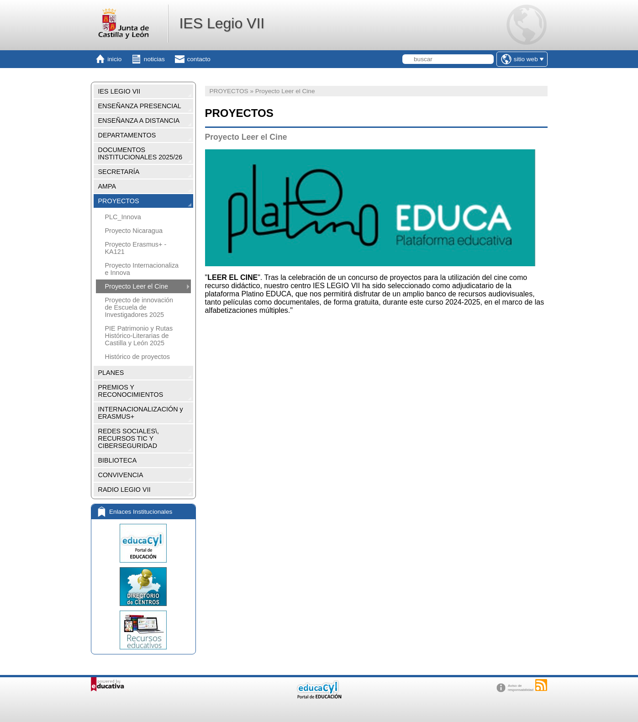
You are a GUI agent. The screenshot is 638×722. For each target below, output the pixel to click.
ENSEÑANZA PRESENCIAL (139, 106)
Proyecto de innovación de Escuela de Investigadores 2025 (139, 307)
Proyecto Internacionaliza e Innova (142, 269)
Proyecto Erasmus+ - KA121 (136, 248)
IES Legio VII (221, 23)
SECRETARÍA (119, 171)
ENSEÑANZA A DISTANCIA (139, 120)
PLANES (111, 372)
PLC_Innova (123, 217)
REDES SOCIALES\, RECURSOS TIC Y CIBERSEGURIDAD (128, 438)
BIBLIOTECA (117, 460)
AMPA (107, 186)
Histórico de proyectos (137, 356)
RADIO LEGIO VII (124, 489)
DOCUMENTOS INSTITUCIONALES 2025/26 (140, 153)
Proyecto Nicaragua (134, 230)
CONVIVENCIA (120, 475)
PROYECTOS (118, 201)
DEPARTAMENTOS (127, 135)
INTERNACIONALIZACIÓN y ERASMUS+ (140, 413)
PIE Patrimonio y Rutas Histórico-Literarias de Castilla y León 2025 (139, 336)
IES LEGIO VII (119, 91)
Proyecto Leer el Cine (136, 286)
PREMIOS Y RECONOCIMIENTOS (130, 391)
